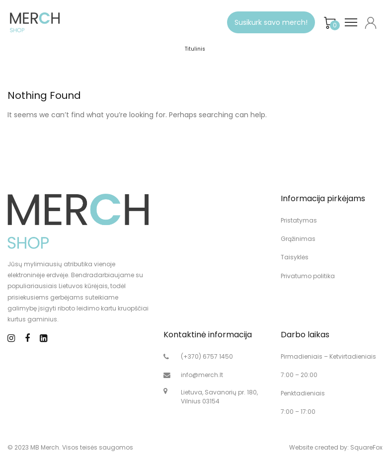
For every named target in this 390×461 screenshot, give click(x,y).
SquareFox (366, 447)
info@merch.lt (202, 375)
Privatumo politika (308, 276)
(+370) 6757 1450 (207, 356)
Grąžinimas (298, 238)
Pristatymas (299, 220)
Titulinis (195, 49)
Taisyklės (295, 257)
